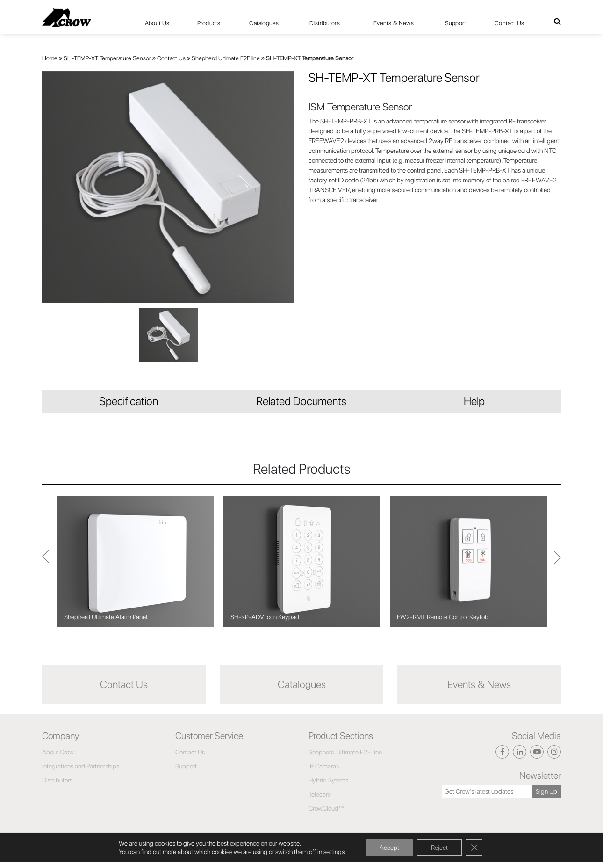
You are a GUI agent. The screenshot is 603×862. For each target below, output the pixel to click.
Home (49, 58)
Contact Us (509, 23)
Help (474, 401)
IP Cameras (324, 766)
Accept (389, 847)
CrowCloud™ (326, 808)
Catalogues (264, 23)
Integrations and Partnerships (80, 766)
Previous (557, 561)
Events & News (393, 23)
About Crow (58, 752)
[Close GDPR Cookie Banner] (474, 847)
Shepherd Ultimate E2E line (226, 58)
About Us (157, 23)
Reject (439, 847)
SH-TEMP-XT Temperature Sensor (107, 58)
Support (455, 23)
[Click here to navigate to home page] (66, 17)
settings (334, 851)
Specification (128, 401)
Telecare (320, 794)
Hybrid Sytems (328, 780)
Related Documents (301, 401)
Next (45, 561)
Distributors (324, 23)
